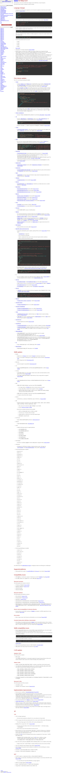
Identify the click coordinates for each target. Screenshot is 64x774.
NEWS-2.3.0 (2, 34)
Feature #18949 (45, 153)
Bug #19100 (22, 612)
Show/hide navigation (6, 24)
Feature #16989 (46, 276)
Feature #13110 (35, 188)
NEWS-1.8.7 (2, 28)
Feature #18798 (41, 335)
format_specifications (3, 56)
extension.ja (2, 53)
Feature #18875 (26, 707)
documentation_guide (3, 46)
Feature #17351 (26, 586)
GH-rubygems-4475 (30, 360)
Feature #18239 (35, 701)
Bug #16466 (45, 60)
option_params (2, 64)
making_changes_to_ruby (4, 47)
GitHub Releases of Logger (26, 565)
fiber (1, 55)
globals (1, 57)
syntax (1, 78)
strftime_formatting (3, 77)
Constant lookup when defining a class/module (6, 15)
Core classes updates (3, 8)
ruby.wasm (37, 571)
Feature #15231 (23, 599)
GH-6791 (38, 344)
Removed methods (3, 12)
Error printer (2, 14)
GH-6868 (36, 348)
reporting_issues (2, 49)
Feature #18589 (36, 698)
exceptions (1, 82)
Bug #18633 (46, 19)
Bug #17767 (39, 578)
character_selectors (3, 43)
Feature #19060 (47, 114)
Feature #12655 (42, 200)
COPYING (1, 68)
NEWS (1, 71)
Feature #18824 (28, 762)
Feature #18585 (31, 49)
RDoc (5, 771)
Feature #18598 (34, 284)
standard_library (2, 76)
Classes (6, 1)
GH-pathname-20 (31, 423)
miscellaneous (2, 85)
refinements (2, 88)
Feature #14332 (37, 195)
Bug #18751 (47, 605)
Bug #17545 (34, 204)
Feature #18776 (37, 745)
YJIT (1, 22)
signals (1, 75)
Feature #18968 (18, 758)
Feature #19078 (44, 86)
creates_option (2, 63)
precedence (2, 87)
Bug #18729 (42, 605)
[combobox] (6, 2)
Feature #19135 (42, 447)
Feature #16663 (37, 300)
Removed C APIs (2, 19)
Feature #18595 (41, 286)
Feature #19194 (34, 216)
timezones (1, 89)
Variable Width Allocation (20, 701)
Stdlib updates (2, 9)
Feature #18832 (39, 624)
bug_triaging (2, 41)
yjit (0, 90)
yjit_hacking (2, 91)
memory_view (2, 61)
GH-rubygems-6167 (33, 363)
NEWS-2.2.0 (2, 33)
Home (6, 0)
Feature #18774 (36, 304)
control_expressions (3, 81)
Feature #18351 (22, 11)
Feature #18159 (46, 442)
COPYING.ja (2, 69)
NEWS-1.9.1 (2, 29)
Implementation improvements (4, 20)
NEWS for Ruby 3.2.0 (3, 6)
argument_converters (3, 62)
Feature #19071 (23, 315)
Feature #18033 (29, 317)
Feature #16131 (40, 600)
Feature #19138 (31, 321)
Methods (9, 1)
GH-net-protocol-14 (36, 419)
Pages (3, 1)
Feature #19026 (19, 376)
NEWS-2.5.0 (2, 36)
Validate (2, 770)
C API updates (2, 17)
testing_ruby (2, 50)
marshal (1, 60)
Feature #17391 (24, 596)
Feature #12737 (34, 197)
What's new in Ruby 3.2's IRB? (27, 407)
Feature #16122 (42, 142)
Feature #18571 (18, 643)
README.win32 (2, 73)
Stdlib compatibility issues (4, 16)
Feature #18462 (47, 571)
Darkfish (4, 772)
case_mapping (2, 42)
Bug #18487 (48, 325)
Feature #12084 (39, 130)
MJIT (1, 23)
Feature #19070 (43, 268)
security (1, 74)
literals (1, 83)
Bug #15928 (18, 48)
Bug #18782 (36, 692)
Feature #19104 (47, 214)
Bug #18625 (41, 60)
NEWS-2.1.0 (2, 32)
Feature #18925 (43, 398)
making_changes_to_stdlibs (4, 48)
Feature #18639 (39, 283)
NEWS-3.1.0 (2, 39)
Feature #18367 (44, 617)
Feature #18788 (35, 220)
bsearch (1, 40)
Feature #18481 (32, 723)
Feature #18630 (39, 119)
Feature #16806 (26, 291)
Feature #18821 (36, 190)
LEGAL (1, 70)
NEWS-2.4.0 (2, 35)
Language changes (3, 7)
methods (1, 84)
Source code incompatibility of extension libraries (7, 13)
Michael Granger (9, 772)
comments (1, 80)
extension (1, 54)
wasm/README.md (30, 571)
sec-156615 (36, 646)
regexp (1, 67)
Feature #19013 (44, 230)
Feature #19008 (27, 373)
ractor (1, 66)
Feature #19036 (47, 125)
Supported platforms (3, 10)
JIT (0, 21)
